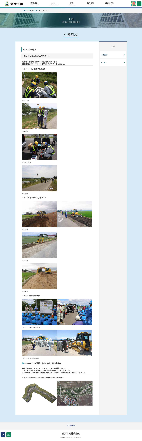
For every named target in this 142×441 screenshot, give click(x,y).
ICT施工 (35, 10)
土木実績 (104, 55)
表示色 (3, 434)
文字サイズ (8, 434)
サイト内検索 (139, 3)
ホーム (24, 10)
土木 (29, 10)
